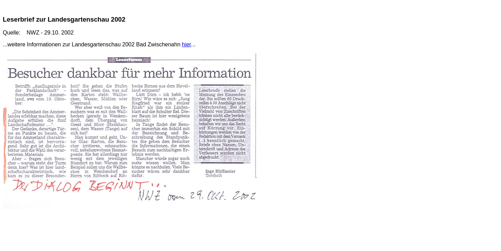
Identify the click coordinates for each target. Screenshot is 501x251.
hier (186, 44)
